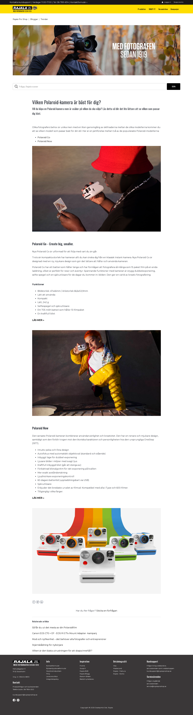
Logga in (166, 2)
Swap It (83, 668)
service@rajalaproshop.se (156, 686)
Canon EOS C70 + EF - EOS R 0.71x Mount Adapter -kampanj (64, 633)
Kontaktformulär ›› (78, 2)
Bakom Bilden (85, 676)
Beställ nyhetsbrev (87, 679)
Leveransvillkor (52, 676)
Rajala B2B (84, 671)
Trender (44, 19)
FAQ (48, 674)
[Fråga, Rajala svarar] (89, 86)
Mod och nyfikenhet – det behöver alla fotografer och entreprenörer (69, 639)
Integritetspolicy (52, 679)
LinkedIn (41, 602)
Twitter (37, 602)
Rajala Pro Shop (20, 19)
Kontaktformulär (53, 666)
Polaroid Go (44, 137)
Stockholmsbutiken (53, 671)
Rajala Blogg (85, 674)
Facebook (34, 602)
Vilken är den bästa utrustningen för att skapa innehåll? (62, 650)
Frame (82, 666)
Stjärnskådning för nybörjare (47, 645)
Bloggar (34, 19)
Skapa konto (178, 2)
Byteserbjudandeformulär (56, 668)
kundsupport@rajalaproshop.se (25, 695)
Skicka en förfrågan (106, 610)
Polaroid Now (45, 141)
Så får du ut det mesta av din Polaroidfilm (54, 627)
